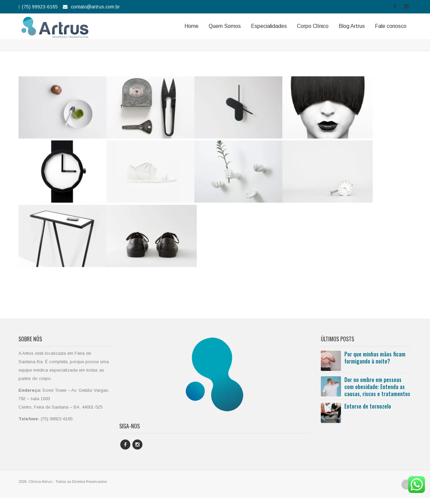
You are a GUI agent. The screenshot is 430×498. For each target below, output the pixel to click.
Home (191, 26)
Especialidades (269, 26)
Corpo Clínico (313, 26)
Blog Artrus (352, 26)
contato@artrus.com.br (95, 6)
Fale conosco (390, 26)
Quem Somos (225, 26)
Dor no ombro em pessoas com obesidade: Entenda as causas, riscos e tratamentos (377, 387)
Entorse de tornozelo (367, 406)
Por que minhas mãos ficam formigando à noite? (374, 357)
